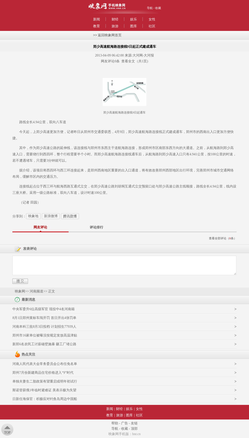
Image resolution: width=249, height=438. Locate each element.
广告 (124, 423)
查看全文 (128, 61)
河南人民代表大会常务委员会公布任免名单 (44, 364)
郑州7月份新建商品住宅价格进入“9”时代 (42, 372)
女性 (152, 19)
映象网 (20, 291)
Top (7, 432)
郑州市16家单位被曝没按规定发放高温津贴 (44, 335)
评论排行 (96, 227)
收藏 (158, 8)
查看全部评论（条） (223, 238)
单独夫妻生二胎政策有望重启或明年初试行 (44, 381)
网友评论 (40, 227)
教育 (96, 26)
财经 (115, 19)
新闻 (96, 19)
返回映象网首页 (110, 35)
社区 (152, 26)
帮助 (114, 423)
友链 (134, 423)
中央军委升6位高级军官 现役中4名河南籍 (43, 309)
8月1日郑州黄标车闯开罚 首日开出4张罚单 (44, 318)
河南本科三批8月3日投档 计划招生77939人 (44, 326)
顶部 (134, 428)
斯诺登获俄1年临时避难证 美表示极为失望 (44, 390)
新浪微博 (51, 216)
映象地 (33, 216)
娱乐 (133, 19)
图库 (133, 26)
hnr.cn (136, 434)
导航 (150, 8)
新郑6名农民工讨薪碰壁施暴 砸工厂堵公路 (44, 344)
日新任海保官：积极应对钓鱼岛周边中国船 (44, 399)
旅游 (115, 26)
